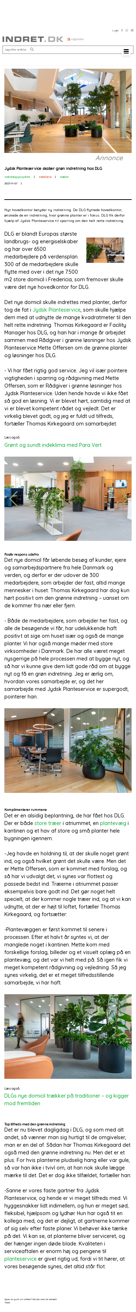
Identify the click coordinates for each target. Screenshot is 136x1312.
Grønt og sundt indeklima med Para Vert (53, 445)
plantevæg (113, 823)
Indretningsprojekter (17, 177)
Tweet (7, 1302)
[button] (32, 50)
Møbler (64, 177)
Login (115, 30)
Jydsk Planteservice (57, 310)
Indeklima (45, 177)
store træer (47, 823)
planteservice (20, 1259)
